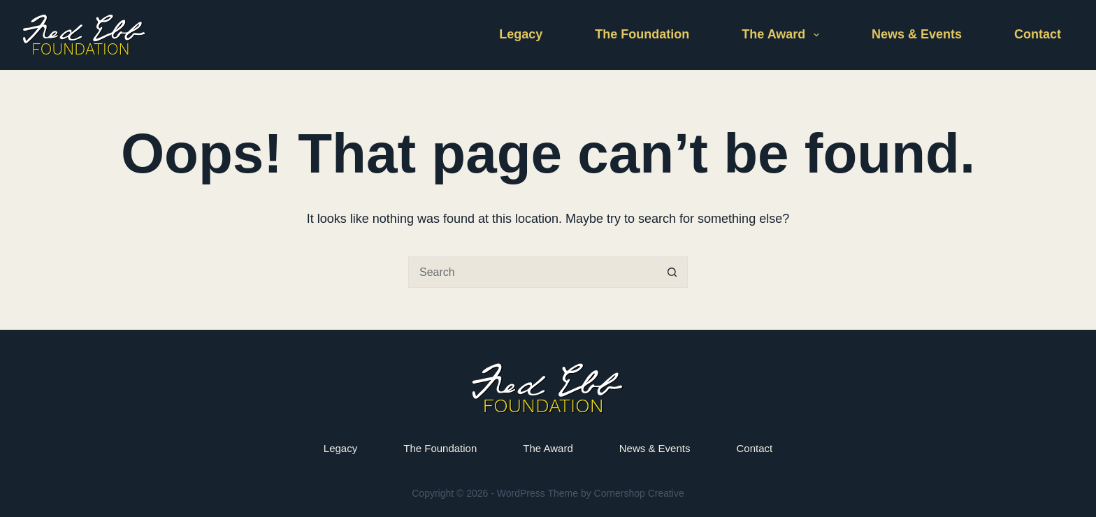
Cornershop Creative (639, 493)
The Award (783, 35)
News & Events (917, 34)
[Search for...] (532, 272)
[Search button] (672, 272)
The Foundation (642, 34)
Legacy (520, 34)
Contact (1037, 34)
